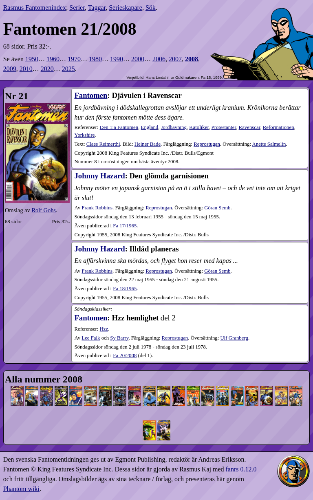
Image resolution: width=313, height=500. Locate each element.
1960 (53, 59)
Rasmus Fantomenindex (34, 7)
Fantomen (90, 95)
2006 (158, 59)
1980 (95, 59)
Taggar (97, 7)
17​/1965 (125, 226)
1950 (31, 59)
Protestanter (224, 127)
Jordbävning (174, 127)
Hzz (104, 329)
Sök (150, 7)
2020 (47, 68)
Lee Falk (91, 338)
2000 (137, 59)
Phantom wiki (21, 488)
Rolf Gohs (43, 210)
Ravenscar (249, 127)
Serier (77, 7)
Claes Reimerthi (103, 144)
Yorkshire (84, 135)
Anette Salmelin (269, 144)
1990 (116, 59)
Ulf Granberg (234, 338)
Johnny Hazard (99, 175)
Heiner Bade (147, 144)
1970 (74, 59)
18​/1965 (125, 288)
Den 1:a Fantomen (119, 127)
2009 (9, 68)
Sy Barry (119, 338)
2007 (175, 59)
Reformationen (278, 127)
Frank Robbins (97, 208)
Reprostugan (207, 144)
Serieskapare (125, 7)
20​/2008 (125, 355)
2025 (68, 68)
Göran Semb (217, 208)
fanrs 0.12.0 (240, 469)
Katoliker (199, 127)
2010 (26, 68)
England (150, 127)
